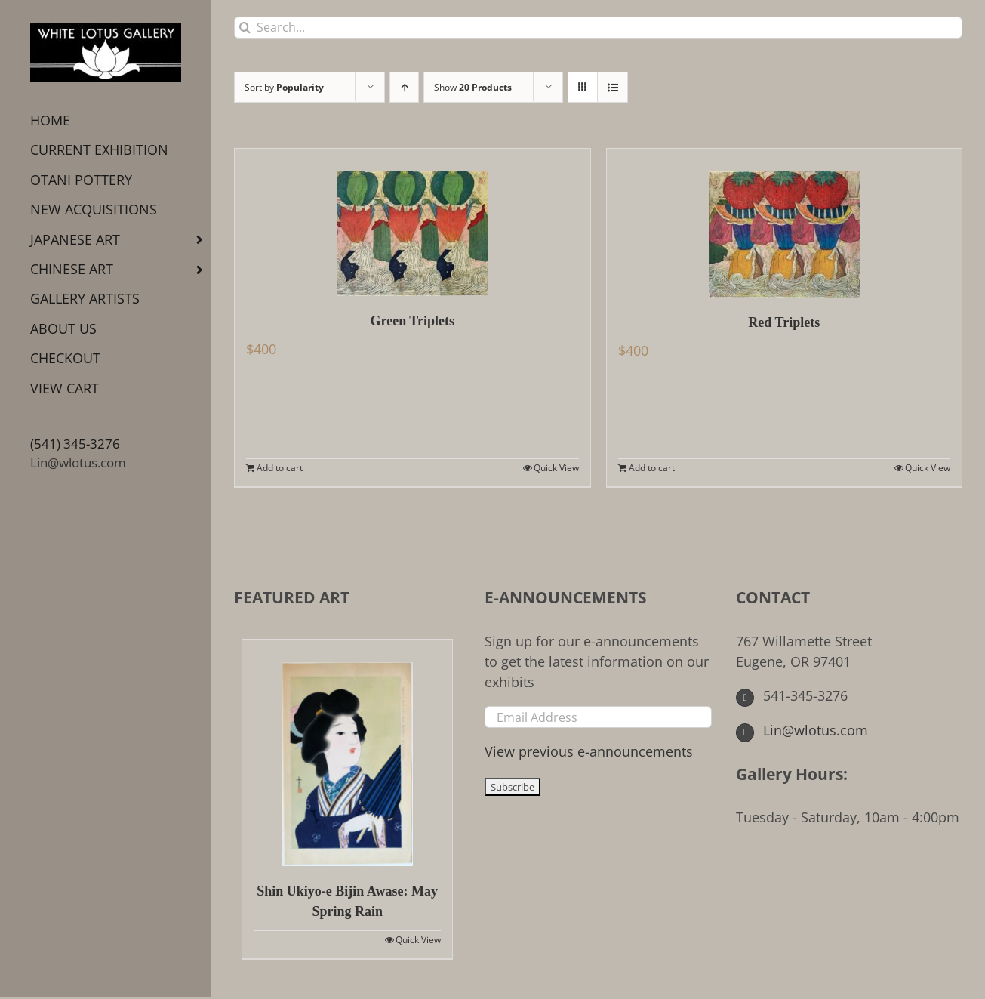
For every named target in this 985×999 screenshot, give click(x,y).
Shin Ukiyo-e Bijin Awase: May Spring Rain (347, 901)
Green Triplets (413, 320)
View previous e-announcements (589, 751)
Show (473, 87)
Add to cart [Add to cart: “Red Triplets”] (652, 467)
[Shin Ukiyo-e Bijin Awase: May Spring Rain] (347, 753)
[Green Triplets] (412, 222)
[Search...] (598, 28)
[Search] (245, 28)
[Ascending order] (404, 87)
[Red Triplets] (784, 223)
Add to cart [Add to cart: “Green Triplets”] (280, 467)
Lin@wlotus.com (78, 462)
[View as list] (612, 87)
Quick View (556, 467)
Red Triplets (784, 322)
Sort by (284, 87)
